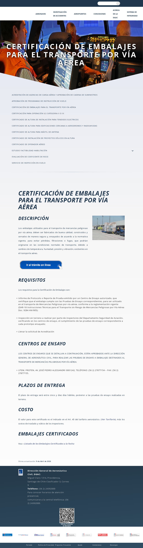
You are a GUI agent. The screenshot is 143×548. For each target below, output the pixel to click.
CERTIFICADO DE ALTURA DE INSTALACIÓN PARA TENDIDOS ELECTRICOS (45, 119)
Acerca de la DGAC (116, 14)
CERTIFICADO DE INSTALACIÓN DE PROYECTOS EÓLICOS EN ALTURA (43, 138)
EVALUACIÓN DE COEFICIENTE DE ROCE (30, 157)
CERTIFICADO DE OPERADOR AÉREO (28, 144)
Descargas (114, 545)
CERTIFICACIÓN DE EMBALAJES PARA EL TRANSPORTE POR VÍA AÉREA (44, 107)
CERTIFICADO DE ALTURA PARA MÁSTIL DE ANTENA (35, 132)
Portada (29, 545)
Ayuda (80, 545)
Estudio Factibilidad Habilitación (29, 150)
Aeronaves (41, 14)
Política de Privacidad (46, 545)
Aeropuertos (80, 14)
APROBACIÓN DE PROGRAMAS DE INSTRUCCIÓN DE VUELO (39, 101)
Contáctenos (97, 545)
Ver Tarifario (108, 419)
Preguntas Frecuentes (63, 545)
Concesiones (100, 14)
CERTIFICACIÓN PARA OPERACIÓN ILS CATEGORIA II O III (38, 113)
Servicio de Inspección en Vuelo (29, 163)
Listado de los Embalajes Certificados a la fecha (49, 443)
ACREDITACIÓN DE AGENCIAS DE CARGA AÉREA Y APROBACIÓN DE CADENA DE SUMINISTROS (55, 95)
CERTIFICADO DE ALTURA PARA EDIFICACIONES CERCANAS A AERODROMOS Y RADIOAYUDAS (54, 126)
